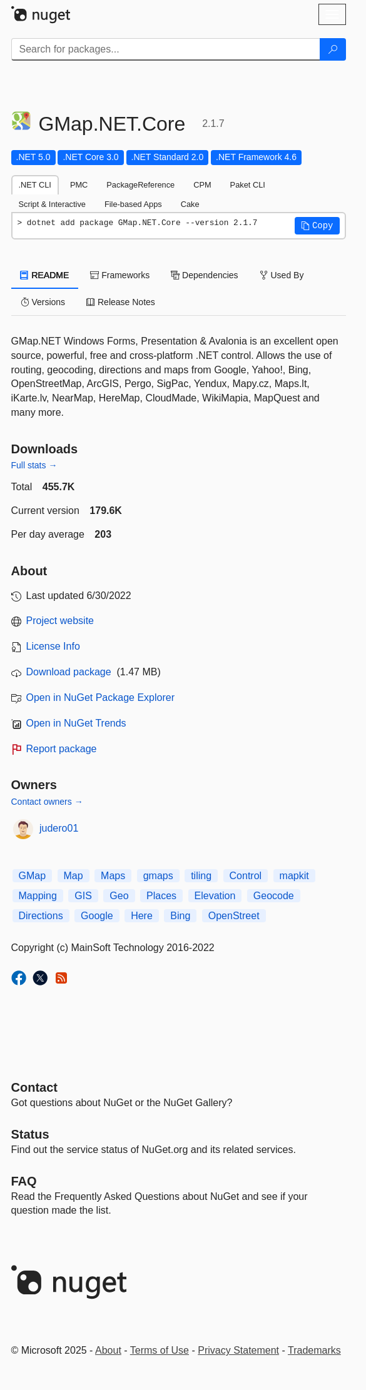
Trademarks (314, 1350)
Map (73, 875)
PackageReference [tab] (140, 184)
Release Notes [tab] (120, 302)
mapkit (294, 875)
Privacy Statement (238, 1350)
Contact (34, 1087)
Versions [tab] (43, 302)
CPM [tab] (202, 184)
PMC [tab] (79, 184)
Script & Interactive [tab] (52, 204)
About (108, 1350)
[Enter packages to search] (165, 49)
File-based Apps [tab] (133, 204)
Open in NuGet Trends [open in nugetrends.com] (76, 723)
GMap (32, 875)
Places (161, 895)
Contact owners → (47, 802)
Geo (118, 895)
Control (246, 875)
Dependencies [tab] (204, 275)
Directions (41, 915)
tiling (201, 875)
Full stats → (34, 465)
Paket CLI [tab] (247, 184)
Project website (60, 620)
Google (97, 915)
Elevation (215, 895)
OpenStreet (234, 915)
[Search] (333, 49)
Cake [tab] (190, 204)
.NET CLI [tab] (35, 184)
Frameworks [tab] (120, 275)
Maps (113, 875)
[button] (317, 225)
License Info (53, 646)
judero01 (58, 828)
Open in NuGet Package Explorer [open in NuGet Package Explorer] (100, 697)
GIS (83, 895)
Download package (68, 672)
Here (142, 915)
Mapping (38, 895)
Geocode (273, 895)
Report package (61, 748)
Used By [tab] (282, 275)
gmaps (158, 875)
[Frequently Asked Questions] (24, 1181)
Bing (180, 915)
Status (30, 1134)
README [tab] (45, 275)
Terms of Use (159, 1350)
